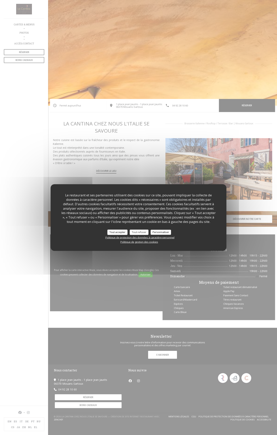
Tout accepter (117, 232)
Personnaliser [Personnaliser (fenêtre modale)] (161, 232)
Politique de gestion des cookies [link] (139, 241)
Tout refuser (139, 232)
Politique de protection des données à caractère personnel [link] (139, 237)
